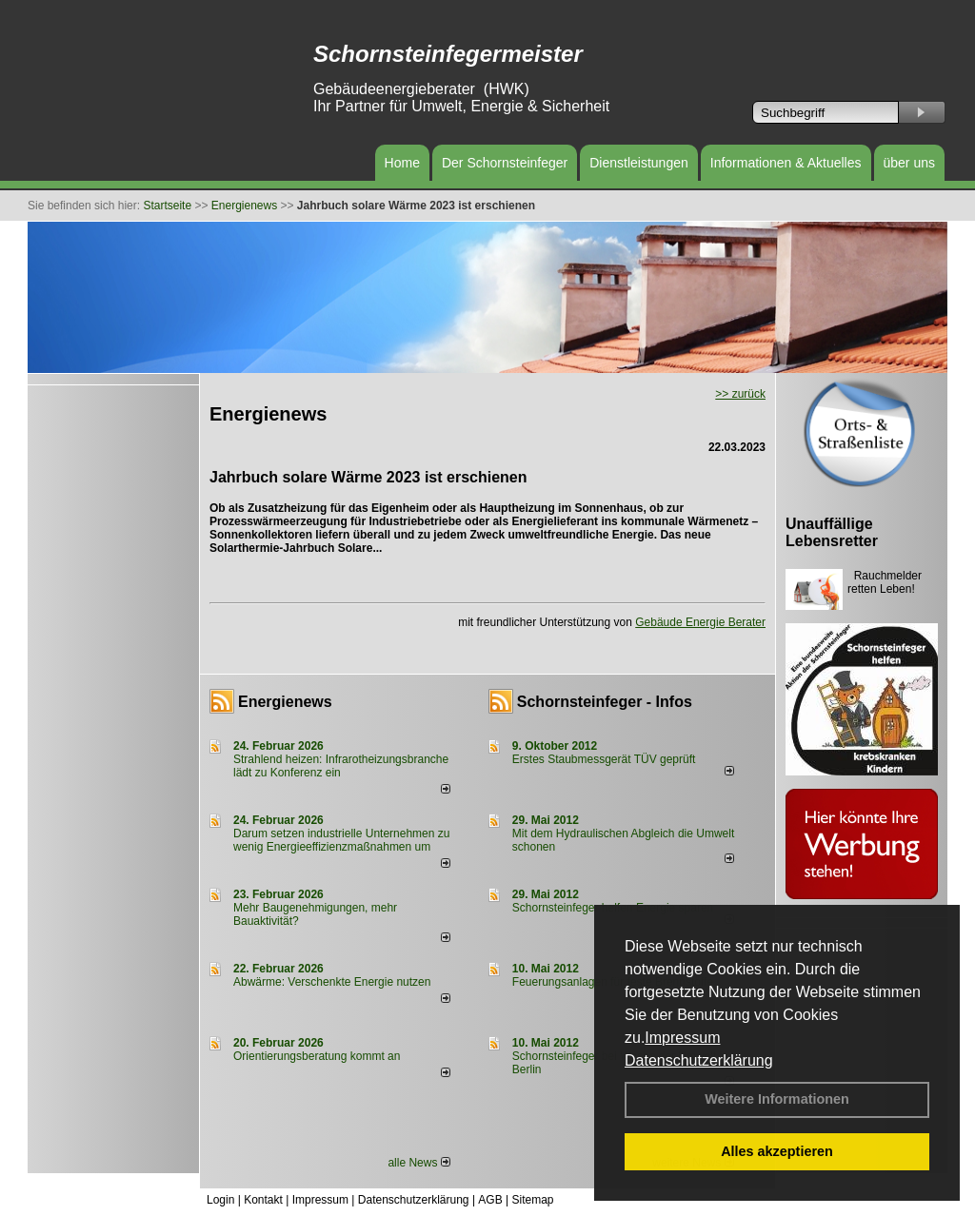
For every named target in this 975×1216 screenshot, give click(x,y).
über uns (909, 162)
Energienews (285, 702)
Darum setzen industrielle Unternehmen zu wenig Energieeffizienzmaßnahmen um (341, 840)
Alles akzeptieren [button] (777, 1151)
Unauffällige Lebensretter (832, 532)
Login (220, 1199)
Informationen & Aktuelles (786, 162)
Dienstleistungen (638, 162)
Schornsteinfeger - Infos (604, 702)
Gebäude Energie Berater (700, 622)
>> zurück (740, 394)
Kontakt (263, 1199)
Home (402, 162)
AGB (490, 1199)
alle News (418, 1162)
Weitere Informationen (777, 1099)
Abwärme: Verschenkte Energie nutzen (331, 982)
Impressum (682, 1038)
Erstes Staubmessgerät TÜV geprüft (604, 759)
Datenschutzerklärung (699, 1060)
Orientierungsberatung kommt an (316, 1056)
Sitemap (532, 1199)
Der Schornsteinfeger (504, 162)
